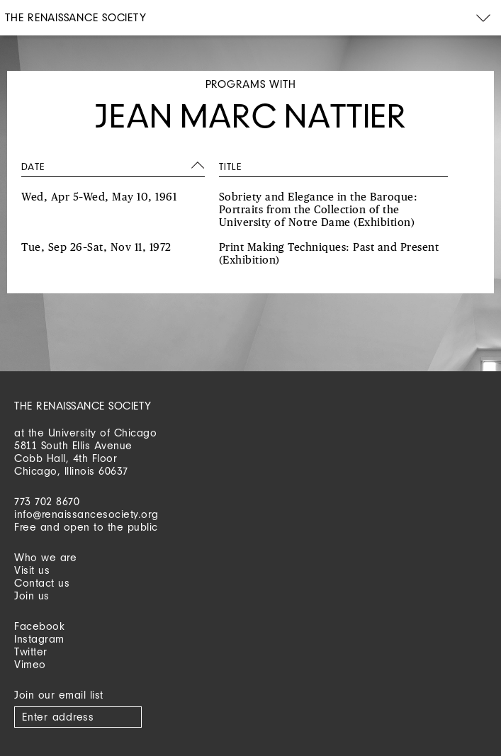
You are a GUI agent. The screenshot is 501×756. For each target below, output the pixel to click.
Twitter (30, 651)
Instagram (39, 638)
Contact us (41, 582)
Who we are (45, 557)
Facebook (39, 626)
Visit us (32, 570)
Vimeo (30, 664)
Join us (32, 595)
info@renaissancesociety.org (86, 514)
